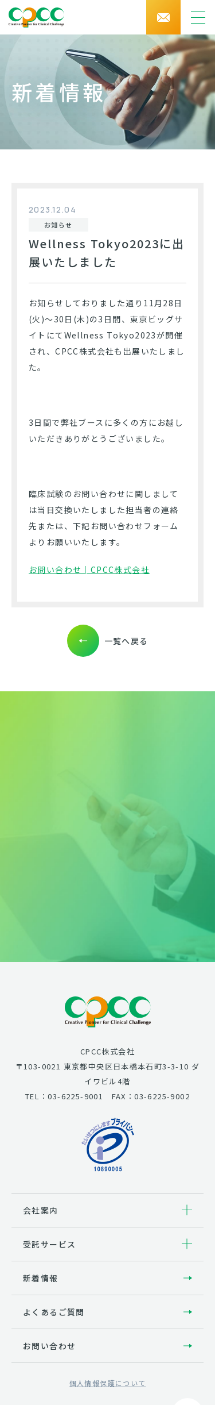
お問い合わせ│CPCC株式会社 (89, 569)
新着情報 (40, 1278)
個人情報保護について (107, 1383)
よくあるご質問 (54, 1312)
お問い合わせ (49, 1346)
